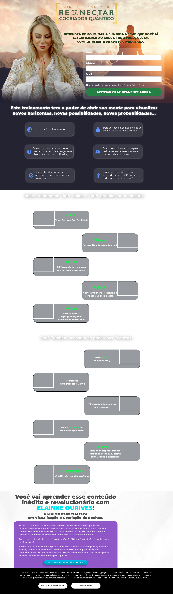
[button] (66, 562)
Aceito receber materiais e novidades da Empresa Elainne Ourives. (117, 85)
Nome (89, 52)
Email (89, 74)
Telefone (90, 63)
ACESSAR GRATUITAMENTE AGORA (124, 92)
